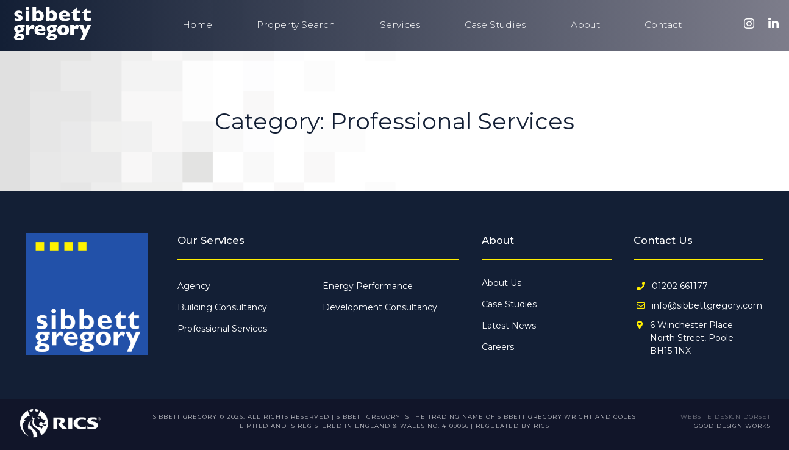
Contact (663, 24)
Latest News (509, 325)
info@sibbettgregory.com (707, 305)
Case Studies (495, 24)
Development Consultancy (380, 307)
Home (197, 24)
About (585, 24)
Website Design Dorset (725, 416)
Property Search (296, 24)
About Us (501, 282)
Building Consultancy (222, 307)
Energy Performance (368, 285)
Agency (193, 285)
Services (400, 24)
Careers (498, 346)
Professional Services (222, 328)
